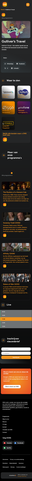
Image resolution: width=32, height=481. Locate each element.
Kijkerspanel (6, 467)
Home (2, 9)
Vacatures (21, 463)
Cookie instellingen (21, 467)
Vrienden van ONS (7, 429)
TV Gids (4, 424)
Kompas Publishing (22, 476)
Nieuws (4, 421)
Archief (4, 427)
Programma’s (5, 416)
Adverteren (5, 459)
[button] (27, 4)
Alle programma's (7, 18)
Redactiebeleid (13, 463)
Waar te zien (5, 419)
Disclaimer (5, 463)
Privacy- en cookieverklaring (17, 459)
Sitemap (12, 467)
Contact (4, 432)
